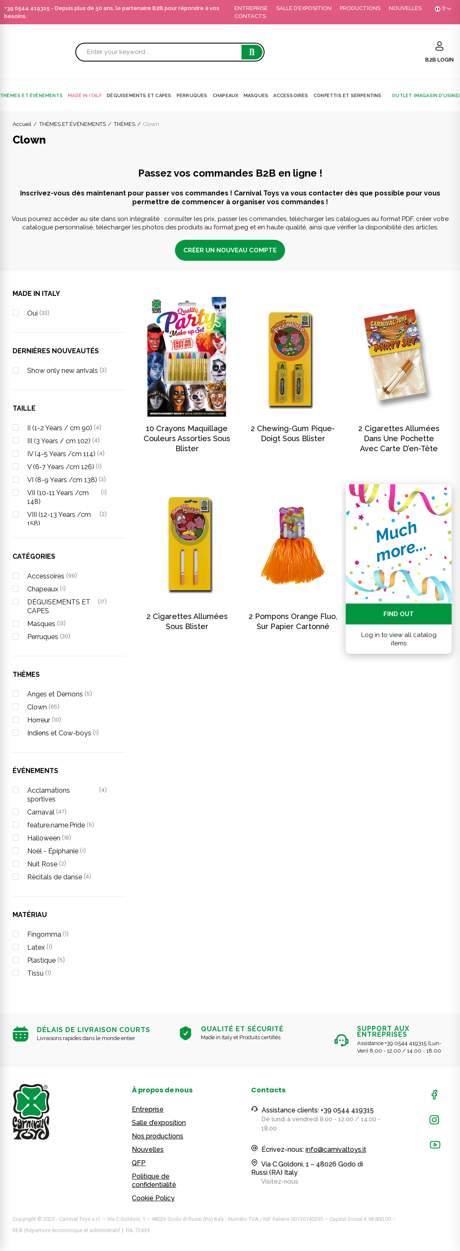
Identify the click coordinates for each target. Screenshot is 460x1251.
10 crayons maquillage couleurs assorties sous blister (187, 438)
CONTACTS (250, 16)
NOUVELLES (405, 8)
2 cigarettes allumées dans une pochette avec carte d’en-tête (398, 438)
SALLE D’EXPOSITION (304, 8)
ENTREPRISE (251, 8)
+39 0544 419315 (27, 8)
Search (252, 52)
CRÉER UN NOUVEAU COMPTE (230, 250)
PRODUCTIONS (360, 8)
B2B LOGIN (439, 60)
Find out (398, 614)
